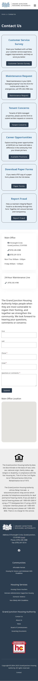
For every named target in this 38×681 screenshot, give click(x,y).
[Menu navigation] (35, 5)
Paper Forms (19, 186)
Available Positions (19, 157)
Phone (4, 353)
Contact (19, 672)
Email (3, 363)
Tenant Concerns (19, 108)
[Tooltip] (19, 550)
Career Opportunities (19, 137)
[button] (19, 420)
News (19, 624)
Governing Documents (19, 631)
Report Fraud (19, 198)
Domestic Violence (19, 597)
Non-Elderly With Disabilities (19, 600)
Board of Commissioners (19, 627)
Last (3, 341)
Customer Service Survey (19, 63)
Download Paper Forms (19, 169)
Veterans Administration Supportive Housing (19, 593)
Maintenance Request (19, 76)
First (3, 331)
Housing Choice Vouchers (19, 589)
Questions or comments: (10, 373)
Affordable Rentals (19, 567)
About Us (19, 620)
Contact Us (19, 616)
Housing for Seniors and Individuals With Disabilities (19, 572)
